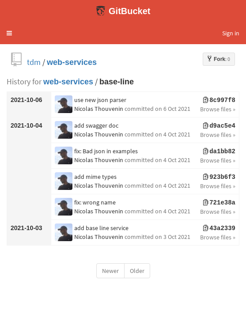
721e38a (219, 202)
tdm (34, 62)
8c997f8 (219, 100)
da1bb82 (219, 151)
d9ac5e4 (219, 125)
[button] (9, 33)
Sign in (230, 33)
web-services (72, 62)
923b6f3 (219, 177)
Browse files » (217, 109)
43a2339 (219, 228)
